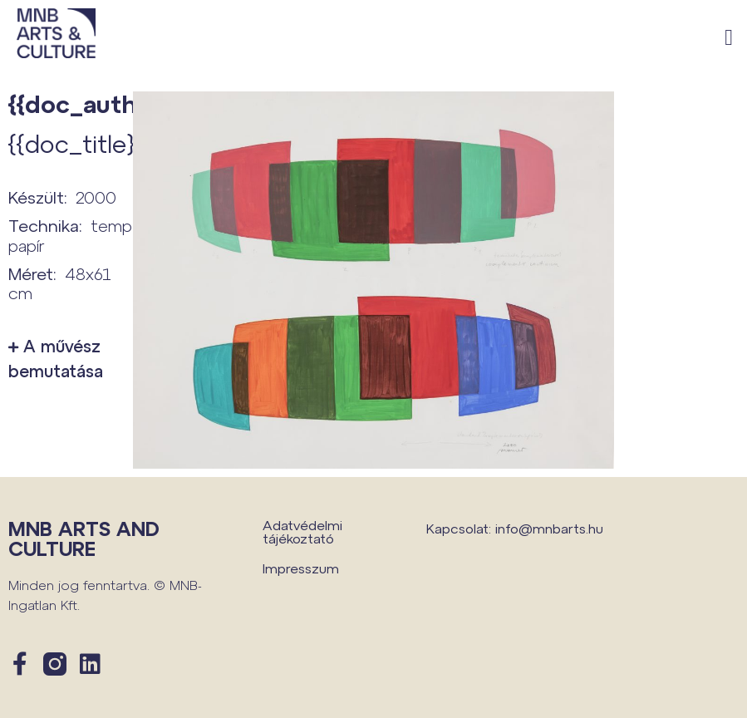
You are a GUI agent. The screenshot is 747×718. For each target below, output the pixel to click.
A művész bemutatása (55, 358)
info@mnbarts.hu (549, 528)
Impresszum (301, 568)
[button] (729, 38)
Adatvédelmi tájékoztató (302, 531)
